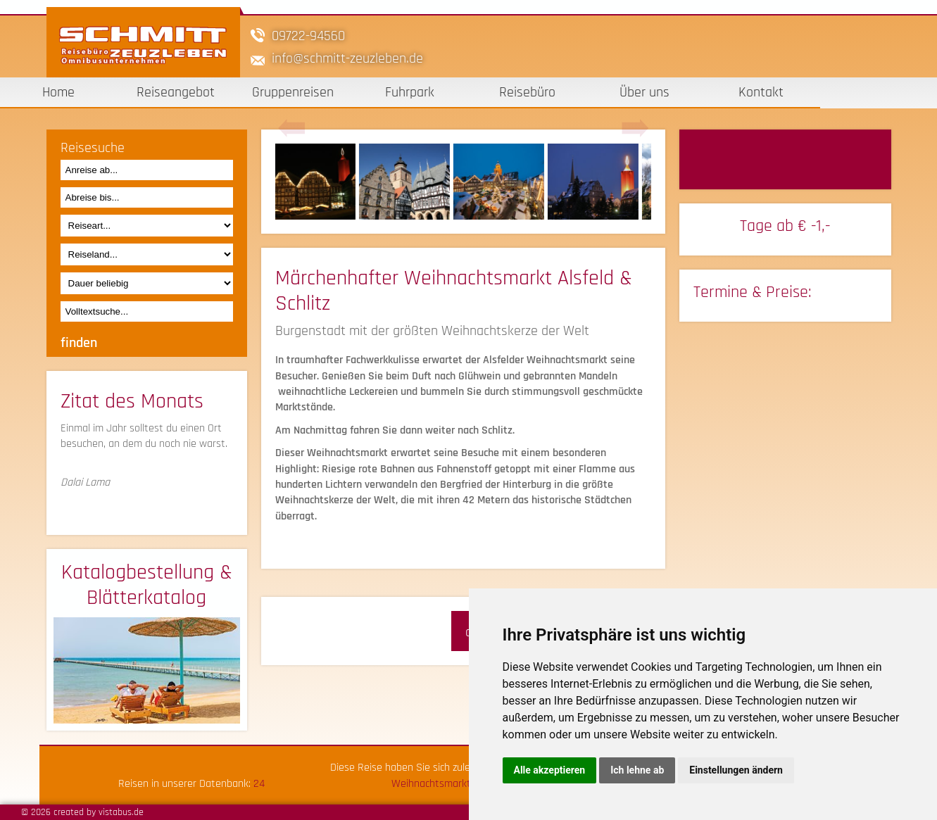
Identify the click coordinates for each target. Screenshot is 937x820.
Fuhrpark (409, 92)
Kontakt (761, 92)
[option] (322, 182)
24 (259, 783)
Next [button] (635, 128)
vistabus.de (121, 812)
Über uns (644, 92)
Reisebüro (527, 92)
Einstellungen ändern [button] (736, 770)
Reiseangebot (176, 92)
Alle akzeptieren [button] (550, 770)
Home (58, 92)
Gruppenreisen (293, 92)
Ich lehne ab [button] (637, 770)
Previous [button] (291, 128)
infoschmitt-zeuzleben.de (347, 58)
